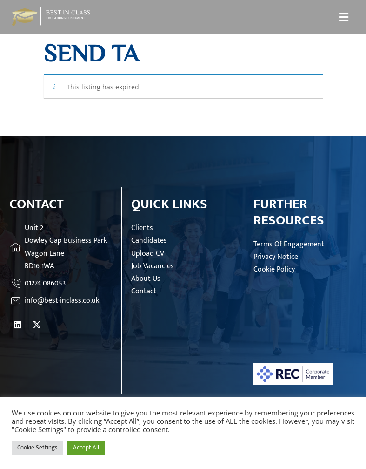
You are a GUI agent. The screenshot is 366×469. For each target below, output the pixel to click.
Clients (142, 228)
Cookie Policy (274, 269)
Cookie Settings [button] (37, 447)
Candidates (149, 240)
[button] (344, 17)
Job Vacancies (152, 266)
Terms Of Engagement (288, 244)
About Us (145, 278)
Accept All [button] (86, 447)
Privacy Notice (275, 257)
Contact (143, 291)
